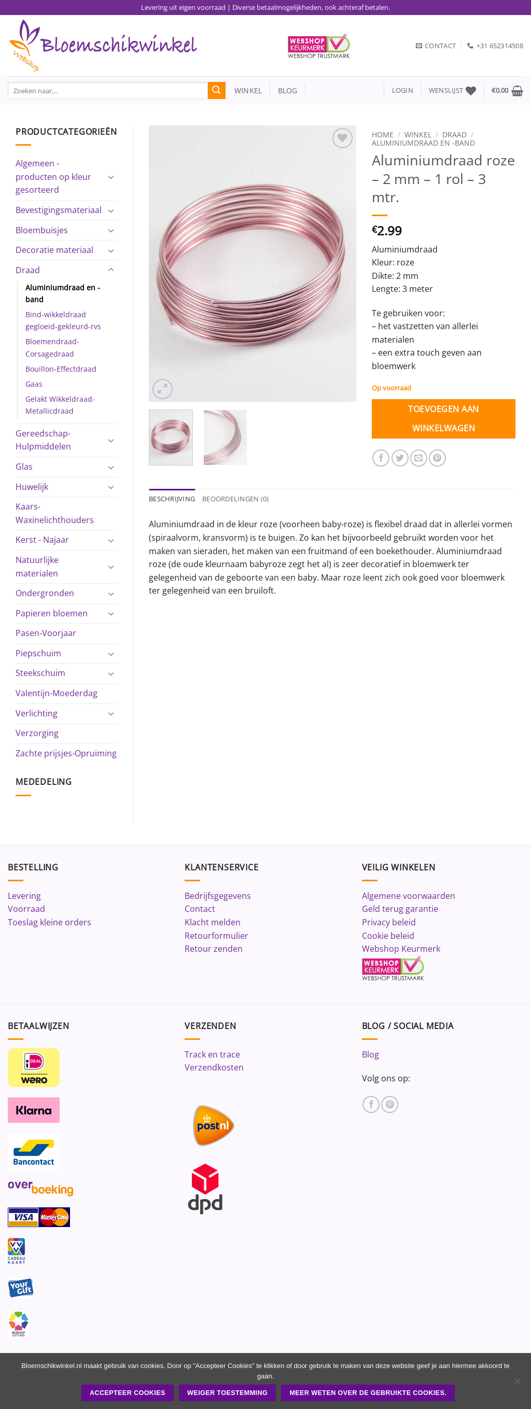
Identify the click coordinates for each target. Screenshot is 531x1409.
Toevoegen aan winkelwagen (443, 418)
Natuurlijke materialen (37, 566)
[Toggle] (111, 177)
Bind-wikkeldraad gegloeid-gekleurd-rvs (63, 320)
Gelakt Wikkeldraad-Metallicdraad (60, 405)
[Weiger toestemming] (517, 1384)
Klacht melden (213, 922)
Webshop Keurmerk (401, 948)
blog (288, 90)
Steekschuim (40, 673)
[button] (402, 90)
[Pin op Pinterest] (437, 458)
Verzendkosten (214, 1067)
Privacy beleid (389, 922)
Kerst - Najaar (42, 539)
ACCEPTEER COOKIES (127, 1393)
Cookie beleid (388, 935)
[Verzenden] (217, 91)
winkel (244, 90)
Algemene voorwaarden (408, 895)
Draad (28, 270)
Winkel (417, 134)
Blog (370, 1054)
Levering (24, 895)
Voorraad (26, 908)
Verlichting (37, 713)
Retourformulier (216, 935)
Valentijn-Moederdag (56, 693)
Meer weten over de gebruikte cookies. (367, 1393)
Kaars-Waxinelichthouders (55, 513)
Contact (200, 908)
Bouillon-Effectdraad (60, 369)
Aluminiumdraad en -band (62, 293)
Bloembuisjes (42, 230)
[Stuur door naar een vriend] (418, 458)
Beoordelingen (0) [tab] (235, 499)
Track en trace (212, 1054)
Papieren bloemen (52, 613)
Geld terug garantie (400, 908)
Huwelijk (32, 486)
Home (383, 134)
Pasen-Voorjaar (46, 633)
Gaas (34, 384)
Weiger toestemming (227, 1393)
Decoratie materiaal (54, 250)
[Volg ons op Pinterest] (389, 1104)
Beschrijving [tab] (172, 499)
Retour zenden (214, 948)
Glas (24, 466)
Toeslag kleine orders (49, 922)
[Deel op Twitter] (400, 458)
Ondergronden (45, 593)
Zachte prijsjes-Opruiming (66, 753)
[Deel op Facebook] (380, 458)
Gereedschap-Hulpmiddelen (43, 440)
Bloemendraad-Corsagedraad (52, 347)
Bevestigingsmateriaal (59, 210)
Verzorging (37, 733)
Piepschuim (38, 653)
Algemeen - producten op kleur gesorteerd (53, 176)
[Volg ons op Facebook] (371, 1104)
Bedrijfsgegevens (218, 895)
